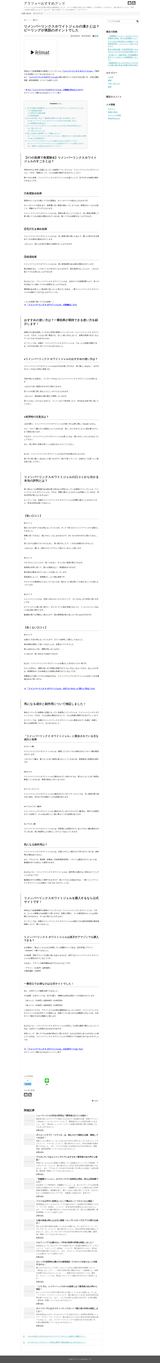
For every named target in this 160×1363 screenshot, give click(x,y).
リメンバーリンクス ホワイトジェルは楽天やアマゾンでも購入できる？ (56, 143)
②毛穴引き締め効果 (36, 113)
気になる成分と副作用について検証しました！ (43, 133)
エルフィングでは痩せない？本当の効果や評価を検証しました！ (65, 1242)
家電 (109, 87)
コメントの (114, 115)
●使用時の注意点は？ (37, 123)
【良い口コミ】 (35, 128)
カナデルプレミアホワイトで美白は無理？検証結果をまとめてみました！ (54, 1342)
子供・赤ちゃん (114, 84)
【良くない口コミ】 (36, 131)
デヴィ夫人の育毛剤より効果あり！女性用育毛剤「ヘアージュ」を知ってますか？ (123, 44)
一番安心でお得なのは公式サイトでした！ (45, 146)
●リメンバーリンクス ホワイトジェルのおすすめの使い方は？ (52, 121)
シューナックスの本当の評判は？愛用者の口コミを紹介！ (62, 1115)
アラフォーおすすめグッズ (44, 3)
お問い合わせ (26, 13)
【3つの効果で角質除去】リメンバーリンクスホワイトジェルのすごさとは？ (54, 108)
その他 (110, 77)
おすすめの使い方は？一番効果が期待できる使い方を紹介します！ (51, 118)
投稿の (112, 112)
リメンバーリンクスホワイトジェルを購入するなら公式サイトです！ (51, 141)
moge (96, 1100)
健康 (96, 36)
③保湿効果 (33, 116)
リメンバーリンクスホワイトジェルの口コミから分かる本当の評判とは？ (53, 126)
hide (59, 103)
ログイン (111, 109)
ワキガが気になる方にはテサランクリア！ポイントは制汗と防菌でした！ (54, 1336)
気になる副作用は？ (36, 138)
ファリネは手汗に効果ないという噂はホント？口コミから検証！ (65, 1201)
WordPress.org (114, 118)
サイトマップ (38, 13)
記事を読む (40, 1130)
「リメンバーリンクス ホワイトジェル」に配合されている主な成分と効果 (57, 136)
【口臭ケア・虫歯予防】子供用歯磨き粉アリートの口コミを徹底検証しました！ (123, 57)
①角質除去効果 (35, 111)
